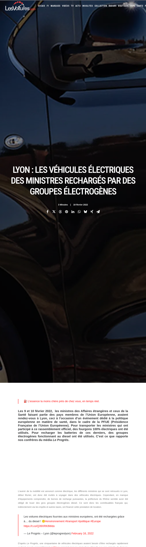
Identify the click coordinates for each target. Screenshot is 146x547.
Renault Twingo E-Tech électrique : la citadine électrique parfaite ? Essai (36, 509)
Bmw (131, 426)
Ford (91, 435)
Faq (6, 437)
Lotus (127, 439)
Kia (132, 435)
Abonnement (10, 432)
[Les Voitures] (20, 5)
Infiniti (113, 435)
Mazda (79, 443)
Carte (7, 427)
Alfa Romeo (89, 426)
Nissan (114, 443)
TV (72, 6)
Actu (78, 6)
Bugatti (79, 431)
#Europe (96, 225)
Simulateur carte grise (85, 459)
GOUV (91, 463)
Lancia (102, 439)
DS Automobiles (127, 431)
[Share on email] (98, 64)
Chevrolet (93, 431)
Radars (113, 6)
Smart (119, 447)
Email (78, 397)
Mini (108, 443)
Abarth (79, 426)
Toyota (133, 447)
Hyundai (105, 435)
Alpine (97, 426)
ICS (44, 466)
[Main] (73, 378)
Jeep (127, 435)
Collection (101, 6)
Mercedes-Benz (98, 443)
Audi (117, 426)
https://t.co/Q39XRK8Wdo (39, 229)
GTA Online (47, 461)
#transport (71, 225)
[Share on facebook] (48, 64)
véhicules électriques (80, 342)
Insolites (87, 6)
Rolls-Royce (98, 447)
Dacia (117, 431)
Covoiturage (81, 463)
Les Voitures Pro (50, 432)
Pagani (126, 443)
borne (120, 300)
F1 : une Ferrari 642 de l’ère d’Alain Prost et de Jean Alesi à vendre (33, 497)
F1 (48, 6)
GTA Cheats (47, 456)
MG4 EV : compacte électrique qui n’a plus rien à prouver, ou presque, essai (37, 513)
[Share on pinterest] (67, 64)
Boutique (123, 6)
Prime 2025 (99, 463)
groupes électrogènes (54, 342)
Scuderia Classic (49, 443)
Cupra (110, 431)
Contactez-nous (12, 443)
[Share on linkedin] (73, 64)
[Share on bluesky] (86, 64)
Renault (88, 447)
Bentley (124, 426)
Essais (41, 6)
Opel (120, 443)
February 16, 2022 (82, 237)
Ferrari (79, 435)
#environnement (55, 225)
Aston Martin (108, 426)
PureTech (122, 463)
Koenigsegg (81, 439)
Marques (55, 6)
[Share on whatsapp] (79, 64)
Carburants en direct (85, 467)
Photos (21, 328)
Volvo (91, 451)
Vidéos (65, 6)
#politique (84, 225)
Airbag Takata (110, 463)
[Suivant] (114, 378)
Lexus (120, 439)
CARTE (140, 6)
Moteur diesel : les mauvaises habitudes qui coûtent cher (104, 528)
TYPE (132, 6)
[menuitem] (41, 6)
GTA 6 (45, 451)
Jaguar (121, 435)
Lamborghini (93, 439)
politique (55, 251)
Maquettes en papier (105, 459)
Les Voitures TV (49, 427)
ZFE (128, 459)
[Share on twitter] (54, 64)
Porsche (79, 447)
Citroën (30, 328)
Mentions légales (13, 448)
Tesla (126, 447)
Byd (86, 431)
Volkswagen (81, 451)
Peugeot (134, 443)
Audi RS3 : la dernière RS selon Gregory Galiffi (99, 489)
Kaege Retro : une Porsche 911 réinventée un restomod (104, 516)
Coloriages (120, 459)
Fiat (85, 435)
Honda (97, 435)
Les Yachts (47, 437)
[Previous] (32, 378)
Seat (107, 447)
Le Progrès (32, 321)
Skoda (112, 447)
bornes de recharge (29, 342)
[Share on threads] (60, 64)
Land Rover (111, 439)
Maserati (134, 439)
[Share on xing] (92, 64)
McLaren (86, 443)
